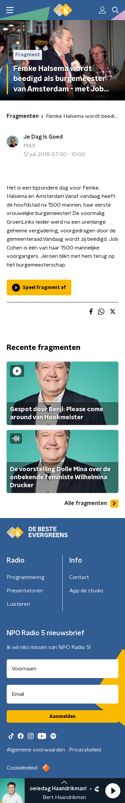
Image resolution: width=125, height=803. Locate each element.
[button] (112, 790)
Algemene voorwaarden (36, 749)
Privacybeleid (85, 749)
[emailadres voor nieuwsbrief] (62, 694)
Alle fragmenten (91, 504)
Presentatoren (25, 590)
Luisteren (18, 604)
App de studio (86, 590)
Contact (79, 577)
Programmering (26, 577)
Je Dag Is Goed (43, 137)
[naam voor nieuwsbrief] (62, 668)
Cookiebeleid (22, 768)
